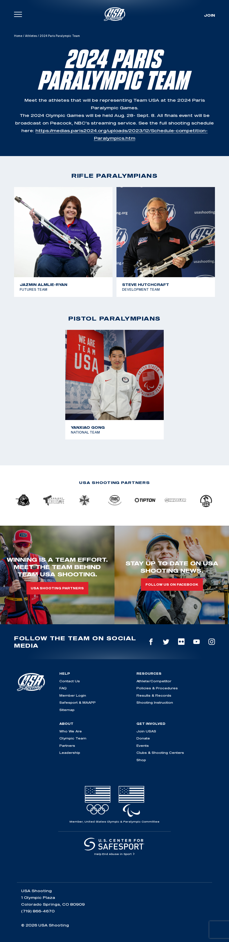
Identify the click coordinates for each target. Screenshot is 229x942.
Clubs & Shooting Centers (160, 752)
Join (209, 15)
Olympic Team (72, 738)
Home (18, 35)
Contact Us (69, 681)
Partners (67, 745)
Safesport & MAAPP (77, 702)
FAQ (63, 688)
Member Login (72, 695)
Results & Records (153, 695)
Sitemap (67, 710)
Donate (143, 738)
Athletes (31, 35)
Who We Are (70, 731)
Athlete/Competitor (153, 681)
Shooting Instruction (154, 702)
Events (142, 745)
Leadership (69, 752)
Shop (141, 760)
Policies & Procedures (157, 688)
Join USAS (146, 731)
